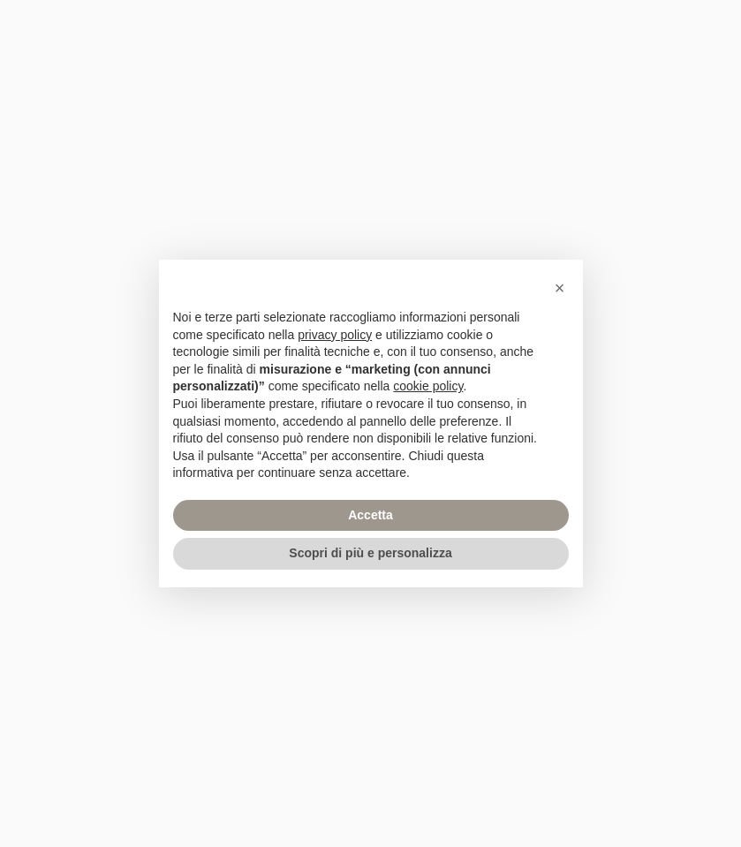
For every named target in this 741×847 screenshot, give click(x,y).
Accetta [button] (370, 515)
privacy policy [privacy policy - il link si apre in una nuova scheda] (335, 335)
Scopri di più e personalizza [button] (370, 553)
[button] (560, 288)
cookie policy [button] (428, 386)
